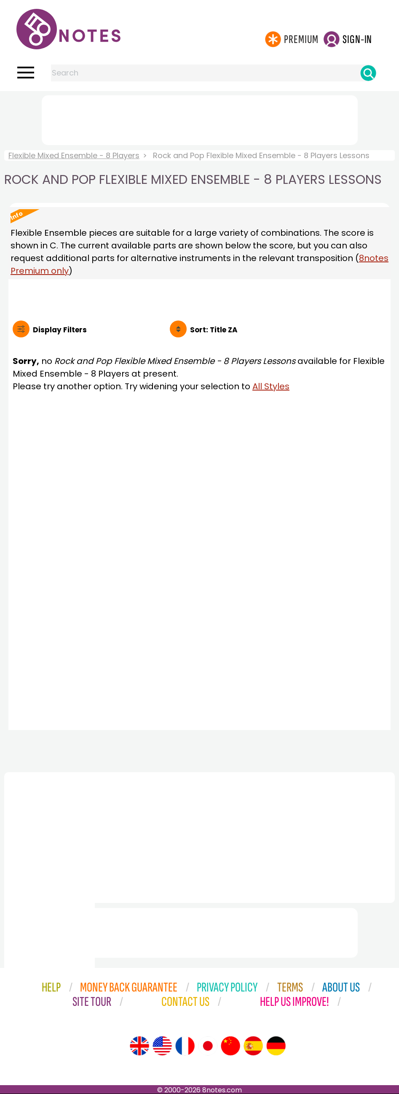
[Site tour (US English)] (162, 1045)
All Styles (270, 386)
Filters (60, 330)
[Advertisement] (199, 118)
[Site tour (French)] (184, 1045)
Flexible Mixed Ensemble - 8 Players (73, 155)
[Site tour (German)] (276, 1045)
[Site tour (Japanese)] (207, 1045)
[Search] (368, 73)
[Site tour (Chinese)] (230, 1045)
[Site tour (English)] (139, 1045)
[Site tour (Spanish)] (253, 1045)
